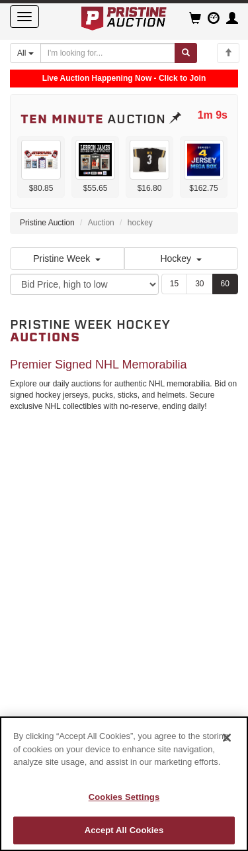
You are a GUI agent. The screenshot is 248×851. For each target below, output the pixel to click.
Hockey (181, 258)
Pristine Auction (47, 222)
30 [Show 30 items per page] (199, 283)
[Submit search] (186, 53)
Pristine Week (67, 258)
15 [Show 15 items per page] (174, 283)
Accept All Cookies (124, 830)
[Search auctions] (107, 53)
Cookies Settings (124, 797)
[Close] (226, 737)
